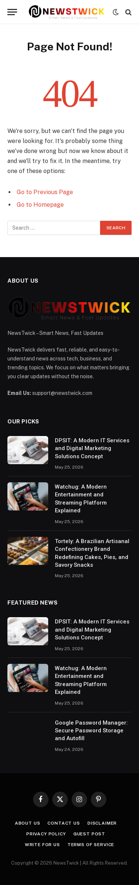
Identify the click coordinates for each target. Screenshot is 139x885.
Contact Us (63, 823)
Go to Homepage (40, 204)
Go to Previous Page (45, 192)
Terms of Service (90, 844)
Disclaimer (102, 823)
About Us (27, 823)
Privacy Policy (46, 833)
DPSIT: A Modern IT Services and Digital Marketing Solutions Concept (92, 448)
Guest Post (89, 833)
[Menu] (12, 12)
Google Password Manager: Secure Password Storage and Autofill (91, 730)
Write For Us (42, 844)
